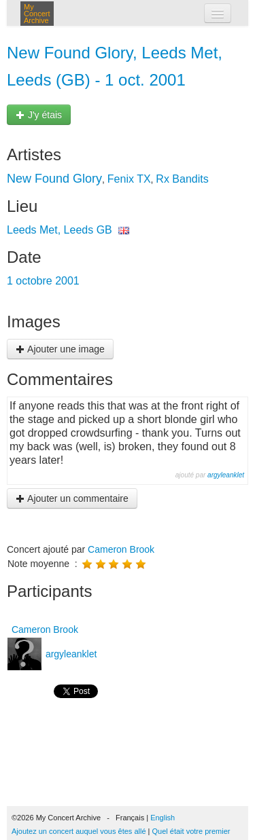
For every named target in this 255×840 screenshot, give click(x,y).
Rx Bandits (182, 179)
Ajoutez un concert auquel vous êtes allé (79, 831)
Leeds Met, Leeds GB (59, 230)
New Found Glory (54, 178)
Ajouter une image (60, 349)
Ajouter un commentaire (72, 498)
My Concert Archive (37, 13)
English (162, 818)
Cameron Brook (121, 549)
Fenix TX (129, 179)
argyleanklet (225, 475)
